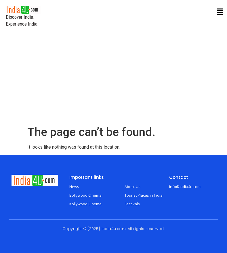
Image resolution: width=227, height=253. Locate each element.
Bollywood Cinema (85, 195)
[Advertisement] (113, 82)
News (74, 186)
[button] (220, 12)
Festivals (132, 203)
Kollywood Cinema (85, 203)
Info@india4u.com (185, 186)
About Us (132, 186)
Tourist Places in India (144, 195)
